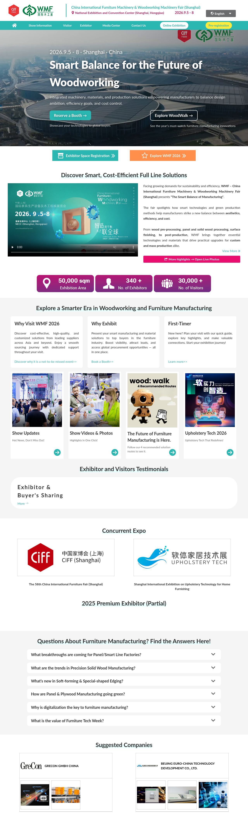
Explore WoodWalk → (174, 115)
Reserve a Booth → (70, 115)
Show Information (40, 25)
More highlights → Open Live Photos (191, 259)
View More (231, 251)
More (23, 503)
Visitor (67, 25)
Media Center (111, 25)
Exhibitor (86, 25)
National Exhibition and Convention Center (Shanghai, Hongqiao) (117, 13)
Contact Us (139, 25)
